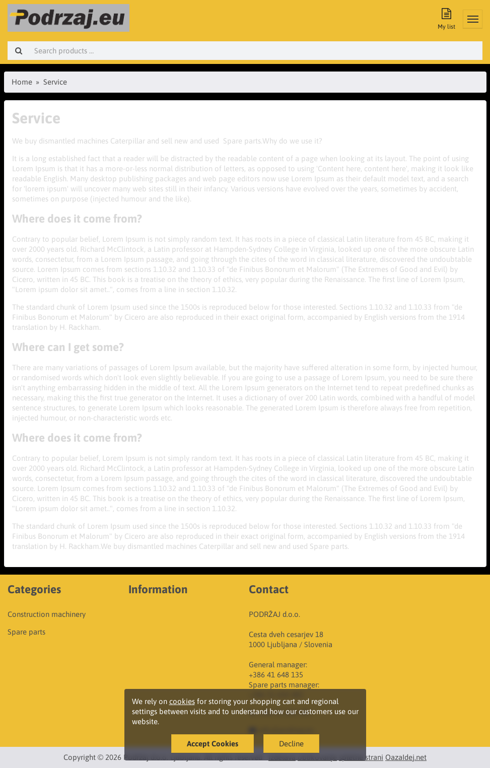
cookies (182, 701)
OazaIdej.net (406, 757)
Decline (291, 743)
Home (22, 82)
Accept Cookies (212, 743)
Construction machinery (47, 614)
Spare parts (26, 631)
